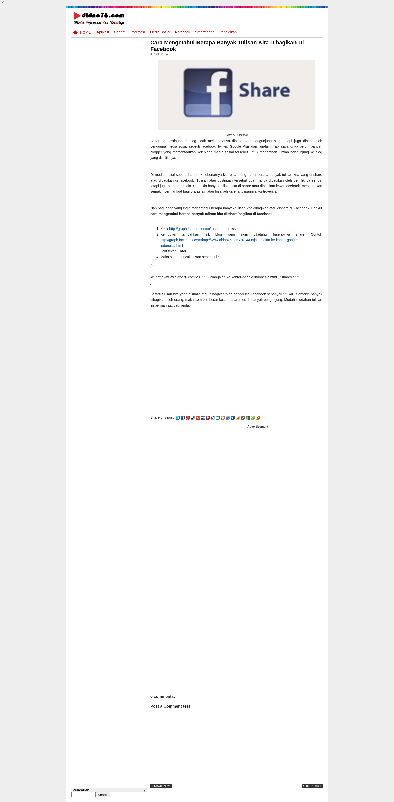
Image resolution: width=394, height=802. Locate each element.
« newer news (163, 786)
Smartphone (204, 32)
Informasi (137, 32)
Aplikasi (103, 32)
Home (85, 32)
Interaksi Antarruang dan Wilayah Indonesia (117, 255)
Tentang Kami (269, 797)
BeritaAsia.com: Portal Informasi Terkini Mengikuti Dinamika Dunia (118, 301)
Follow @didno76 (84, 381)
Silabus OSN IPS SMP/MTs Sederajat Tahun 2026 (118, 219)
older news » (312, 786)
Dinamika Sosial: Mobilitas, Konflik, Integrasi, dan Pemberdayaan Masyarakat (119, 279)
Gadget (119, 32)
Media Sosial (160, 32)
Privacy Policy (292, 797)
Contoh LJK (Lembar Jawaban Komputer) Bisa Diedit (117, 340)
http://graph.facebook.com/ (191, 229)
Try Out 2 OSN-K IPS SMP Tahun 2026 (119, 356)
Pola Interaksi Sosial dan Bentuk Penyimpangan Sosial (117, 320)
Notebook (182, 32)
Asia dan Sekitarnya (112, 233)
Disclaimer (314, 797)
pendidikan (228, 32)
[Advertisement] (237, 359)
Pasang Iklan (246, 797)
